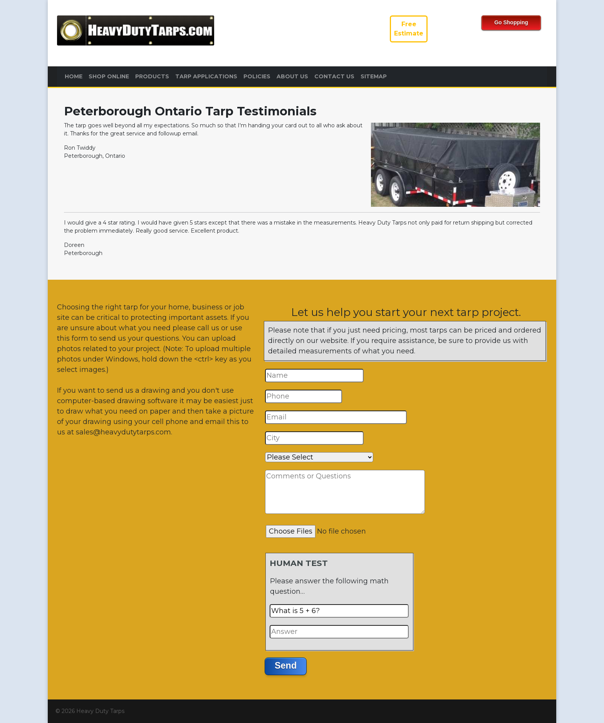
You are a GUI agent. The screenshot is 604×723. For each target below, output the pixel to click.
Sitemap (374, 76)
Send (286, 665)
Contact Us (334, 76)
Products (152, 76)
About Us (292, 76)
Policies (256, 76)
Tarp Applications (206, 76)
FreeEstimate (408, 28)
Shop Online (109, 76)
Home (73, 76)
